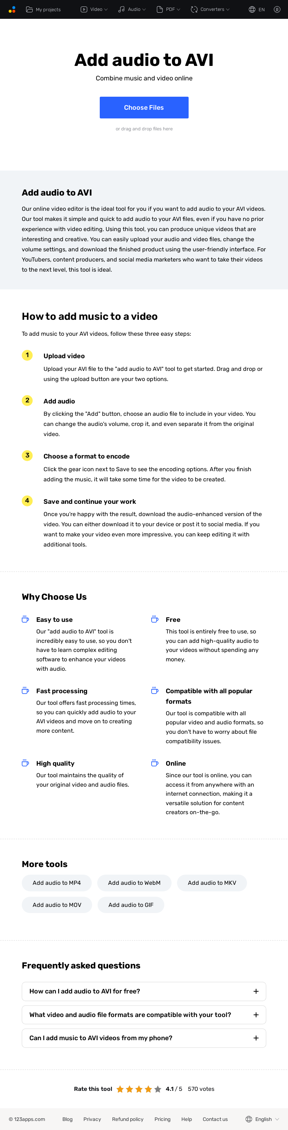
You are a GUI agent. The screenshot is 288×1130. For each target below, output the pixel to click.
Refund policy (128, 1119)
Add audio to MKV (212, 882)
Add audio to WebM (134, 882)
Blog (67, 1119)
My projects (43, 9)
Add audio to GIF (130, 904)
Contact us (215, 1119)
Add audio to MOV (57, 904)
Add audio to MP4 (57, 882)
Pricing (162, 1119)
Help (186, 1119)
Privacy (92, 1119)
